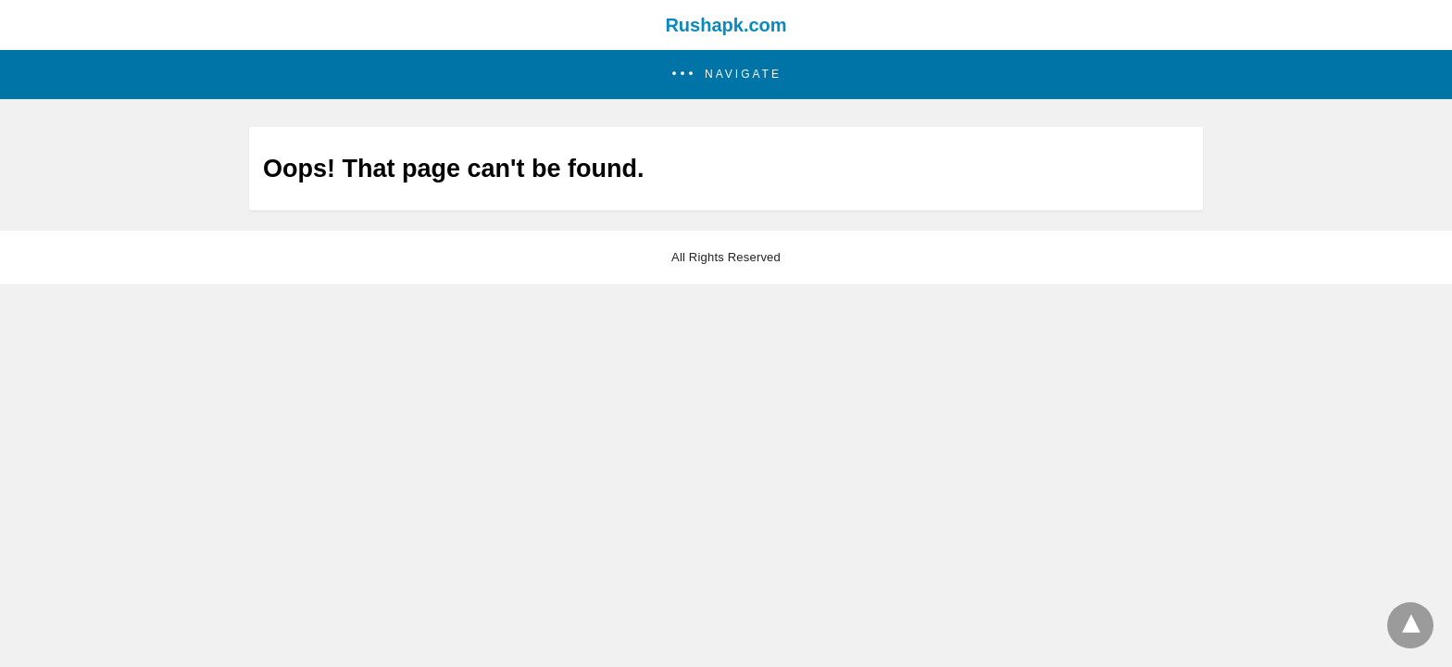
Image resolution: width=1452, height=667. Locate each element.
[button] (726, 74)
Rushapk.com (725, 25)
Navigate (743, 74)
